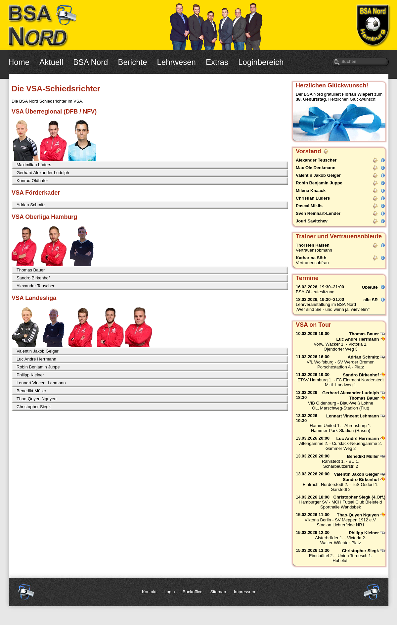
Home (18, 62)
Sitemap (218, 591)
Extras (217, 62)
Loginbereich (261, 62)
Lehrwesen (176, 62)
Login (169, 591)
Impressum (244, 591)
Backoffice (192, 591)
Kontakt (149, 591)
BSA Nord (90, 62)
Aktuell (51, 62)
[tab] (150, 165)
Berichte (132, 62)
